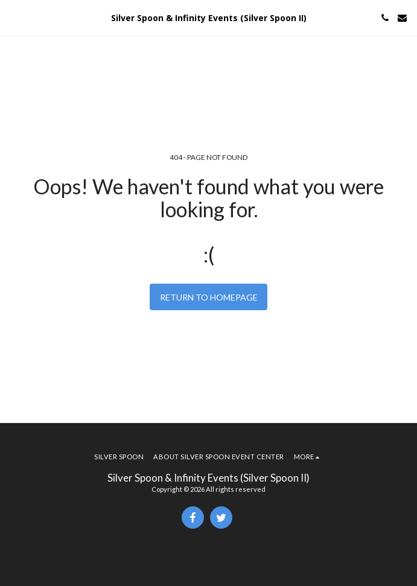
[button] (13, 17)
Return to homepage (209, 297)
